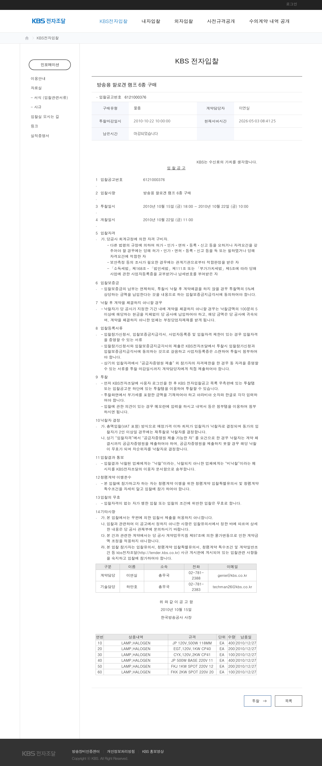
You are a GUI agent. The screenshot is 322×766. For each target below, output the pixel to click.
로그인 (291, 3)
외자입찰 (183, 21)
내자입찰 (151, 21)
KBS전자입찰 (114, 21)
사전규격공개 (221, 21)
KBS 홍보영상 (153, 751)
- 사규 (36, 106)
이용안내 (38, 78)
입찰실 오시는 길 (45, 116)
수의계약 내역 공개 (269, 21)
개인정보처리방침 (121, 751)
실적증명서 (40, 135)
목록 (288, 700)
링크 (34, 126)
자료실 (36, 87)
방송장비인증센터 (86, 751)
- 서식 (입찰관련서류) (49, 97)
